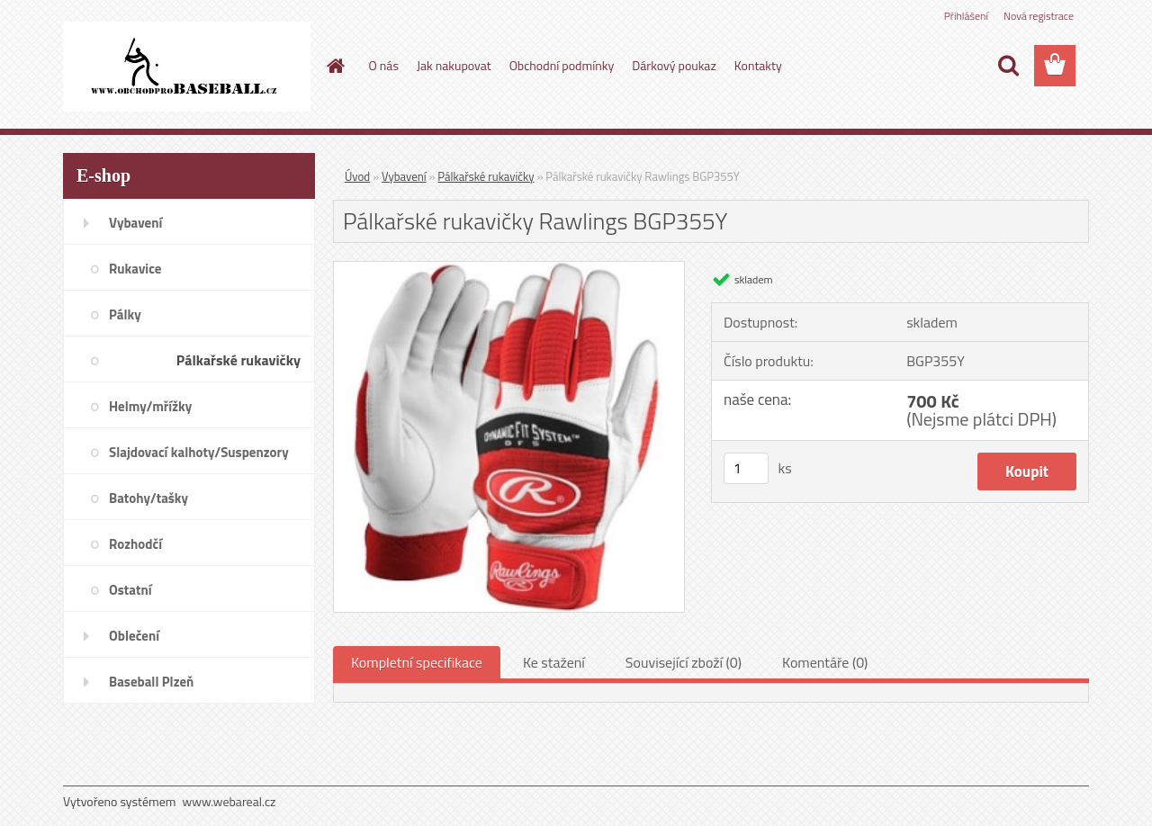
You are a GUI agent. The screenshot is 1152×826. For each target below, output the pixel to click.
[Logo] (186, 67)
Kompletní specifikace (416, 662)
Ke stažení (554, 662)
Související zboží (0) (684, 662)
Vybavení (404, 176)
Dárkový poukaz (674, 65)
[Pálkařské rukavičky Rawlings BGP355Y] (509, 269)
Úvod (357, 176)
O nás (384, 65)
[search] (1008, 65)
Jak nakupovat (454, 65)
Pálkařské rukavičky (485, 176)
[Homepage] (335, 65)
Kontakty (758, 65)
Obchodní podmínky (562, 65)
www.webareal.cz (229, 801)
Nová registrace (1039, 15)
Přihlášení (966, 15)
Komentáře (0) (825, 662)
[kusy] (746, 468)
